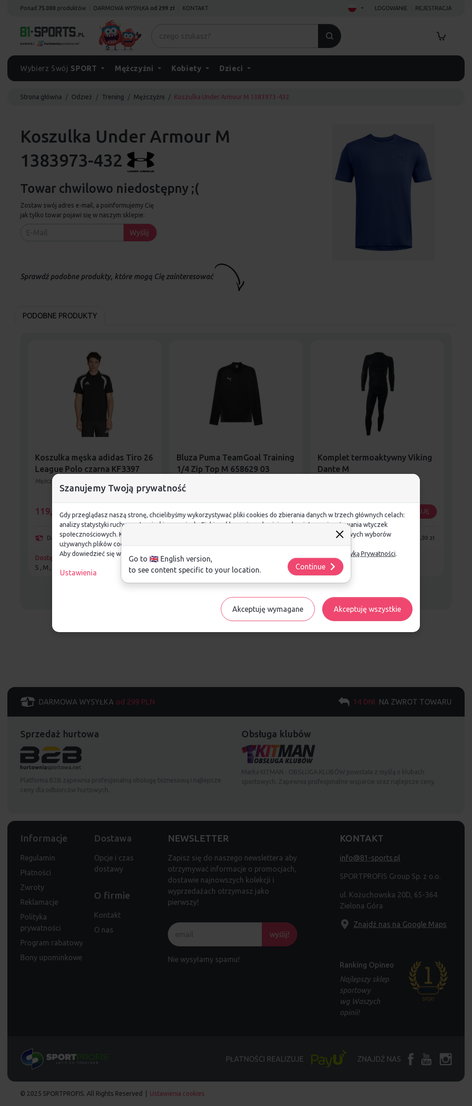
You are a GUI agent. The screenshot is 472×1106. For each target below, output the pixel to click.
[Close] (339, 534)
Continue (315, 566)
